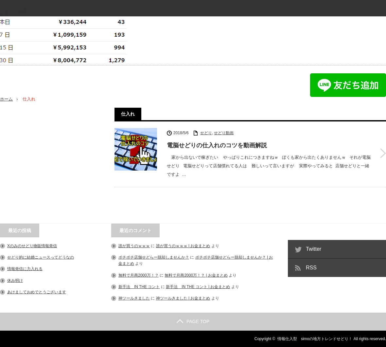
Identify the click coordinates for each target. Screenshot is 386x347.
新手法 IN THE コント (139, 286)
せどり (206, 133)
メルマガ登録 (13, 11)
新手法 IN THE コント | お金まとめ (198, 286)
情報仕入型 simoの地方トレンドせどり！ (314, 339)
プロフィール (13, 6)
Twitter (313, 249)
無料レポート (13, 16)
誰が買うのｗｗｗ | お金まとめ (183, 246)
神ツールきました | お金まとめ (183, 298)
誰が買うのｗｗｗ (134, 246)
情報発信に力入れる (25, 268)
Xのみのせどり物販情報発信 (32, 246)
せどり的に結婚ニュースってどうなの (40, 257)
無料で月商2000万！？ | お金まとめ (196, 275)
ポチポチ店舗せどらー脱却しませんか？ (153, 257)
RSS (311, 267)
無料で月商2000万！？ (138, 275)
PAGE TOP (193, 321)
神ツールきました (134, 298)
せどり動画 (224, 133)
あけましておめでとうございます (36, 292)
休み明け (15, 280)
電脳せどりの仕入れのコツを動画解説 (217, 145)
